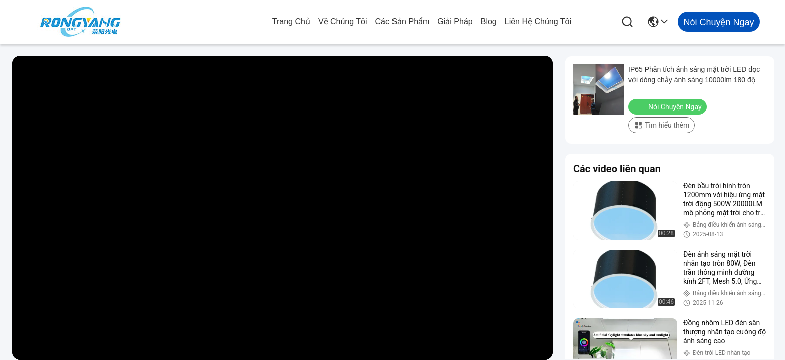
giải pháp (454, 22)
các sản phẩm (402, 22)
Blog (489, 22)
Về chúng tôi (342, 22)
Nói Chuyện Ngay (668, 107)
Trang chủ (291, 22)
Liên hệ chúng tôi (538, 22)
